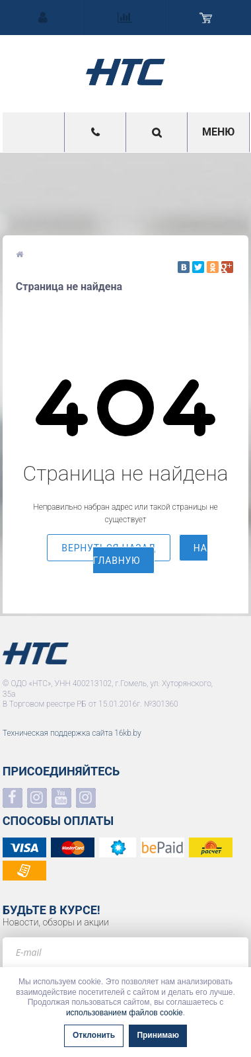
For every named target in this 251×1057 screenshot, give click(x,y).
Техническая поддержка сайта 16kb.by (72, 733)
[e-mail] (125, 952)
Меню (218, 132)
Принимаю (158, 1035)
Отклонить (94, 1035)
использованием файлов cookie (124, 1012)
